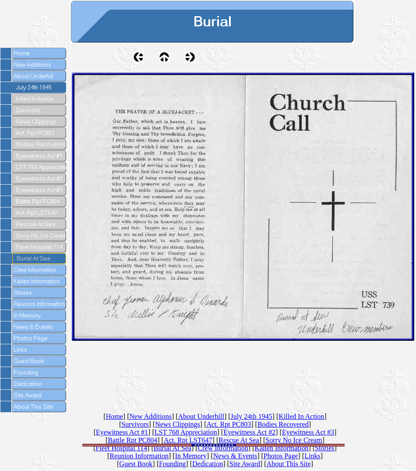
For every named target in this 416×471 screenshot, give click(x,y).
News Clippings (177, 424)
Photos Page (281, 456)
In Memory (191, 456)
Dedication (207, 463)
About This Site (289, 463)
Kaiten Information (281, 448)
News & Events (235, 456)
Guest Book (135, 463)
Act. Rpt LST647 (188, 440)
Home (114, 416)
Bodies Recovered (283, 424)
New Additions (150, 416)
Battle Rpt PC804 (132, 440)
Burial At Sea (172, 448)
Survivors (134, 424)
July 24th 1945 (251, 416)
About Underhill (201, 416)
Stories (324, 448)
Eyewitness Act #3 (308, 432)
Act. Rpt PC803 (228, 424)
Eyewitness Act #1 (122, 432)
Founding (172, 463)
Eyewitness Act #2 (249, 432)
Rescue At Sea (239, 440)
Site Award (244, 463)
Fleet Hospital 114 (121, 448)
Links (312, 456)
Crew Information (223, 448)
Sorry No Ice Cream (293, 440)
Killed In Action (301, 416)
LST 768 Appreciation (186, 432)
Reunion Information (139, 456)
